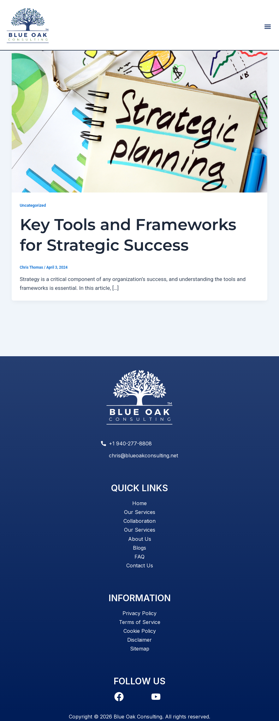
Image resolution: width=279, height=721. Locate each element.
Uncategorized (33, 229)
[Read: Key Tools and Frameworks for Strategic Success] (139, 143)
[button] (267, 26)
